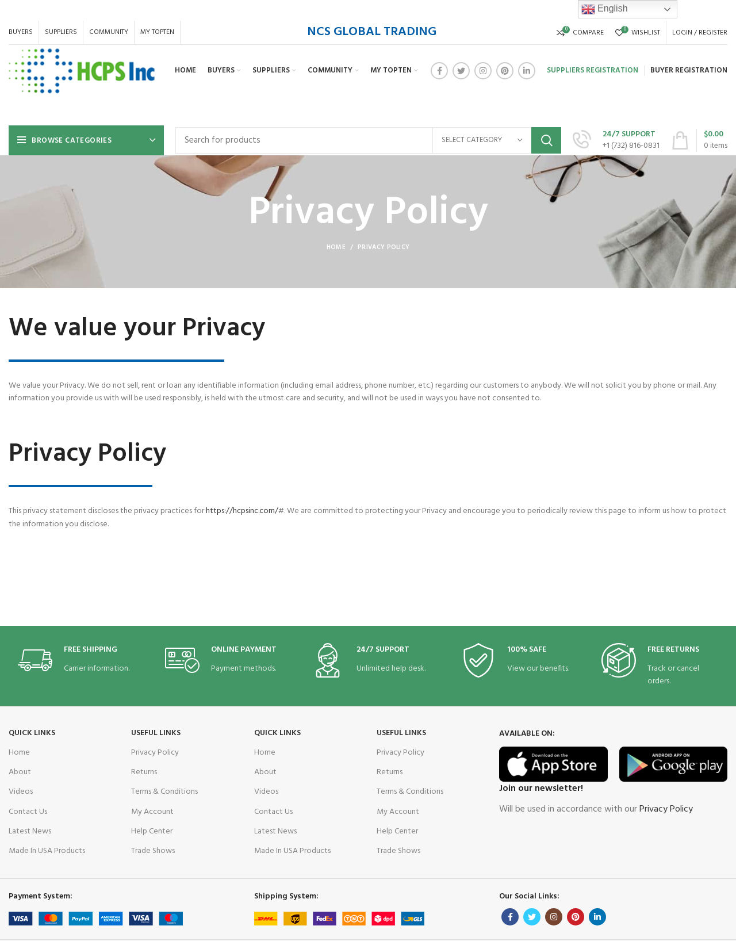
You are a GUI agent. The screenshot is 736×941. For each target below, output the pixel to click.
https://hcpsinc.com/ (49, 511)
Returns (144, 772)
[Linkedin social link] (526, 70)
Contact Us (28, 811)
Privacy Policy (155, 752)
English (604, 9)
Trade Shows (153, 851)
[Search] (368, 140)
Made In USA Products (47, 851)
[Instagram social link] (483, 70)
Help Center (151, 831)
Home (336, 247)
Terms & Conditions (164, 791)
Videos (21, 791)
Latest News (30, 831)
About (20, 772)
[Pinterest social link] (504, 70)
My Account (152, 811)
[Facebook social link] (439, 70)
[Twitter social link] (461, 70)
